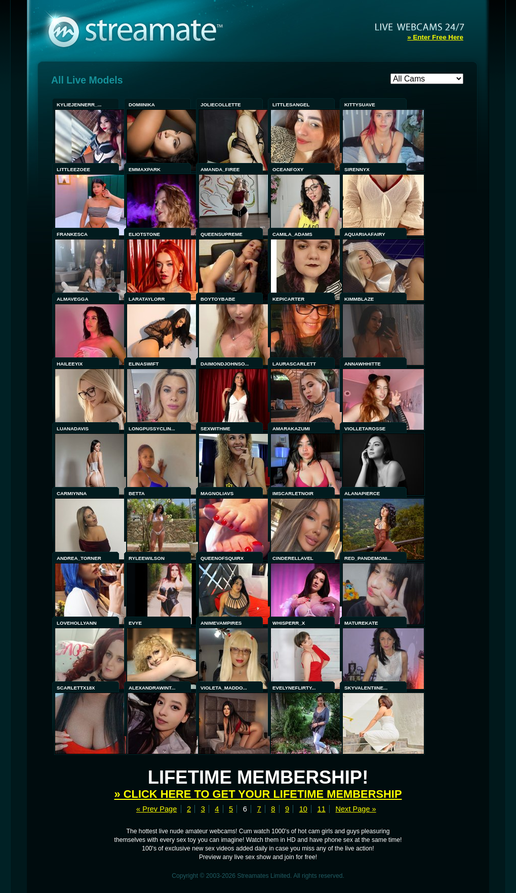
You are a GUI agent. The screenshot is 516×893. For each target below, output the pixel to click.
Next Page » (355, 809)
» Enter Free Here (435, 37)
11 (321, 809)
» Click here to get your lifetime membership (258, 794)
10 (303, 809)
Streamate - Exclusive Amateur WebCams (140, 30)
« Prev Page (156, 809)
